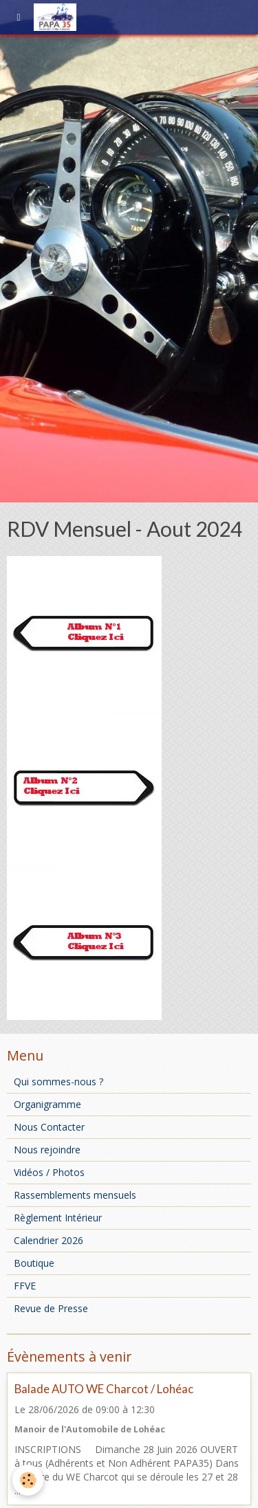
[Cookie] (27, 1480)
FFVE (25, 1285)
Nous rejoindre (47, 1149)
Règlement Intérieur (58, 1217)
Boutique (34, 1262)
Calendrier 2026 (48, 1240)
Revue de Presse (51, 1308)
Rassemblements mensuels (75, 1194)
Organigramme (47, 1104)
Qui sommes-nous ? (58, 1081)
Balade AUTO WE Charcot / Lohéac (103, 1389)
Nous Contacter (49, 1126)
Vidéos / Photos (49, 1172)
